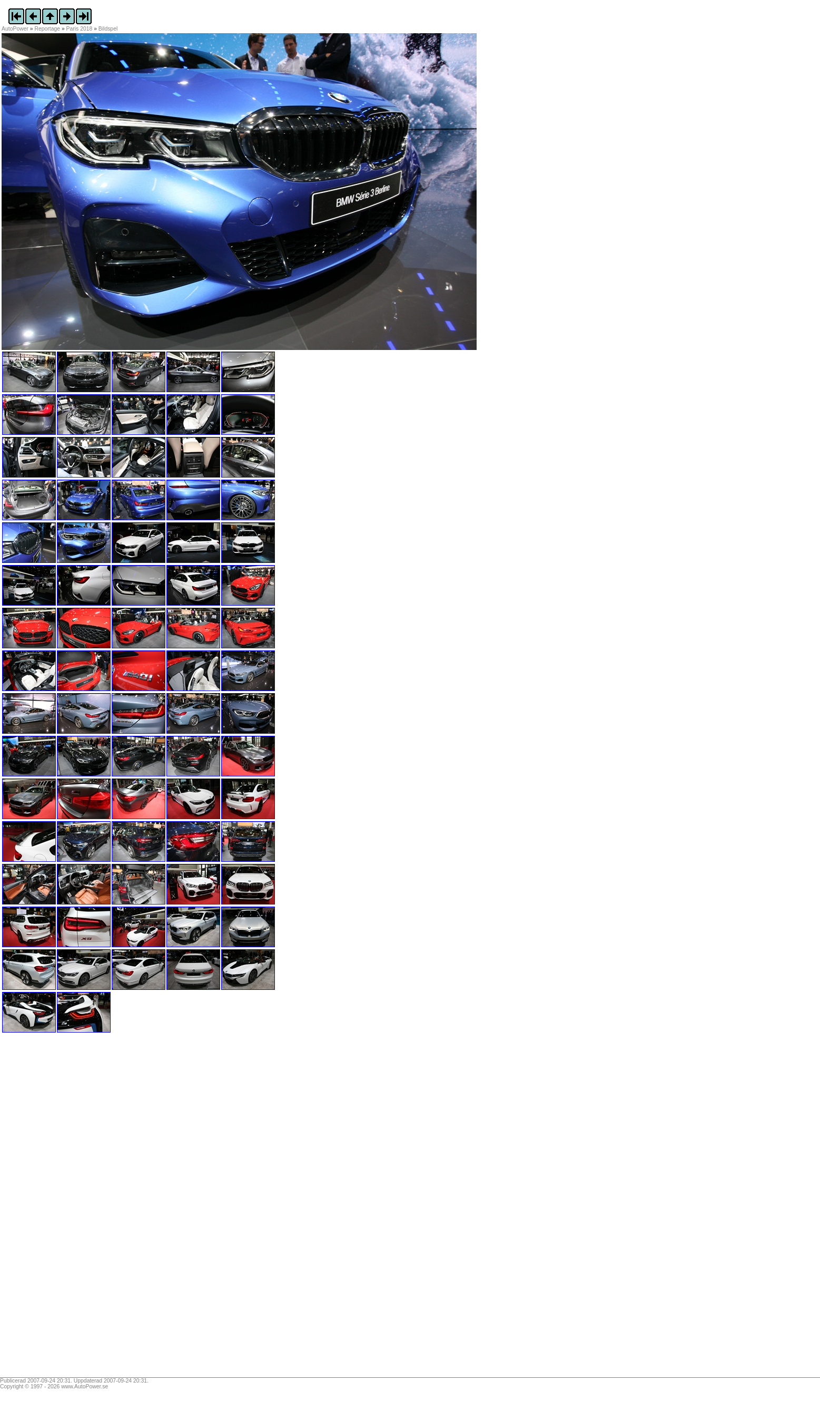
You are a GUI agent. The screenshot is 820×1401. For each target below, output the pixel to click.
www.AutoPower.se (84, 1386)
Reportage (48, 29)
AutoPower (15, 29)
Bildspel (107, 29)
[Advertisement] (67, 1208)
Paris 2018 (79, 29)
